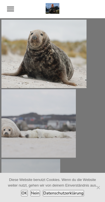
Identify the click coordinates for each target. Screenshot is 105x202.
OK (24, 193)
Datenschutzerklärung (63, 193)
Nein (35, 193)
